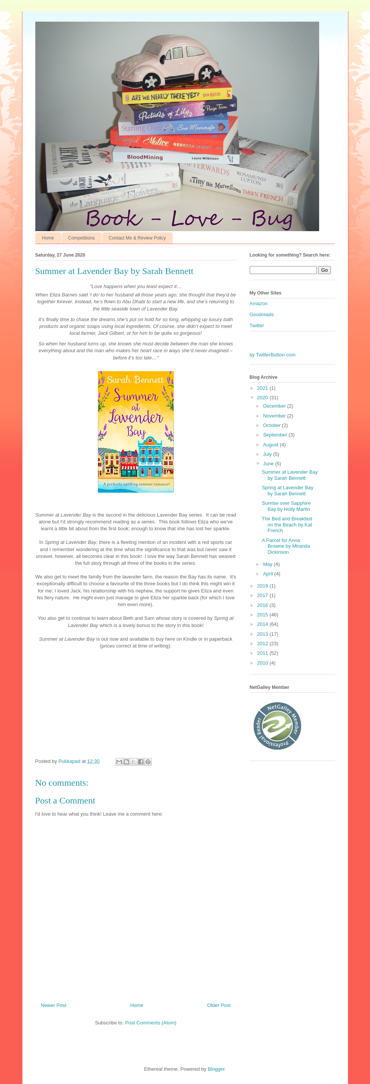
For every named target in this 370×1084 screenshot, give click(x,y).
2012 (263, 643)
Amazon (259, 303)
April (268, 574)
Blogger (216, 1069)
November (275, 416)
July (268, 454)
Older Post (218, 1005)
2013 (263, 634)
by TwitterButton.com (273, 355)
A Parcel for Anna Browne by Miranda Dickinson (286, 546)
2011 (263, 653)
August (271, 444)
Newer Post (53, 1005)
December (275, 406)
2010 (263, 663)
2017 (263, 595)
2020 (263, 397)
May (268, 564)
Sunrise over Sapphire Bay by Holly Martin (286, 506)
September (275, 435)
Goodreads (262, 314)
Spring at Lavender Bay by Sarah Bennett (287, 490)
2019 (263, 586)
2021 (263, 388)
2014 (263, 624)
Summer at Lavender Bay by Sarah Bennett (290, 475)
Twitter (257, 325)
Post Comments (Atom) (150, 1023)
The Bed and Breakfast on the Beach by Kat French (287, 524)
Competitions (81, 238)
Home (48, 238)
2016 (263, 605)
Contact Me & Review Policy (137, 238)
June (269, 463)
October (272, 425)
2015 (263, 615)
